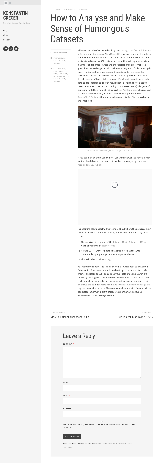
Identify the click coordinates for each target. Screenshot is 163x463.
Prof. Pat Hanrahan (126, 89)
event (56, 71)
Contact (6, 39)
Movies (62, 58)
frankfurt (64, 71)
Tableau (57, 63)
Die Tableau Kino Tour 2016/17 (134, 317)
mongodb (58, 76)
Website (67, 408)
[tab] (6, 3)
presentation (59, 79)
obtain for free (107, 245)
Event (56, 58)
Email (66, 395)
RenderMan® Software (89, 97)
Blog (5, 30)
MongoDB (115, 53)
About (5, 35)
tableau (57, 81)
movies (66, 76)
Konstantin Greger (15, 15)
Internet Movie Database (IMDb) (129, 241)
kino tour (63, 74)
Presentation (59, 60)
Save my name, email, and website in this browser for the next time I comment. (99, 426)
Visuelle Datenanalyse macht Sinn (72, 317)
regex (120, 254)
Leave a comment (61, 52)
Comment (68, 344)
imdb (55, 74)
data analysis (59, 69)
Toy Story (133, 97)
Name (66, 382)
